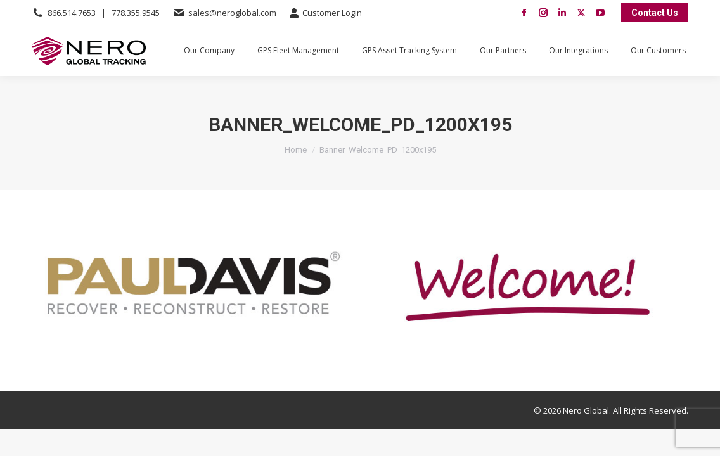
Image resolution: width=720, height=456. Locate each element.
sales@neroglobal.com (232, 12)
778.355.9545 (136, 12)
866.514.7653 (72, 12)
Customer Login (325, 13)
